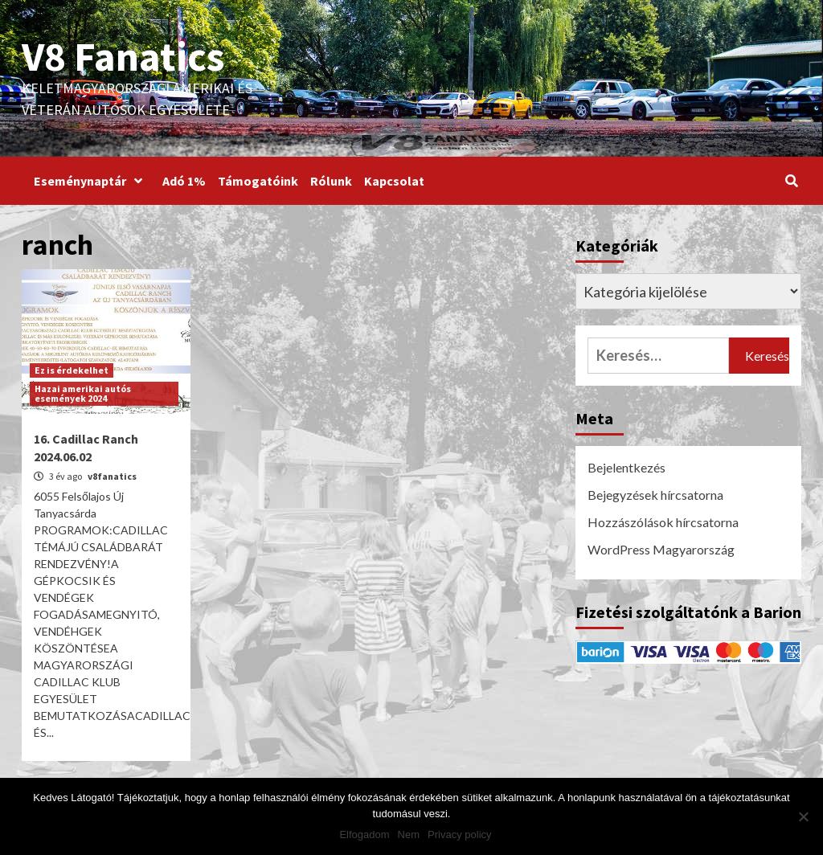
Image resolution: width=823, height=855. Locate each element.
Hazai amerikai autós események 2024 (83, 393)
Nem (409, 834)
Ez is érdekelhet (72, 370)
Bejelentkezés (626, 467)
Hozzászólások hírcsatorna (663, 522)
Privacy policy (459, 834)
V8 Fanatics (123, 56)
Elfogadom (364, 834)
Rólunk (331, 181)
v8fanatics (112, 476)
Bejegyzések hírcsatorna (655, 494)
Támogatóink (258, 181)
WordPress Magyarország (661, 549)
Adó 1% (184, 181)
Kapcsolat (394, 181)
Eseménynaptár (92, 181)
